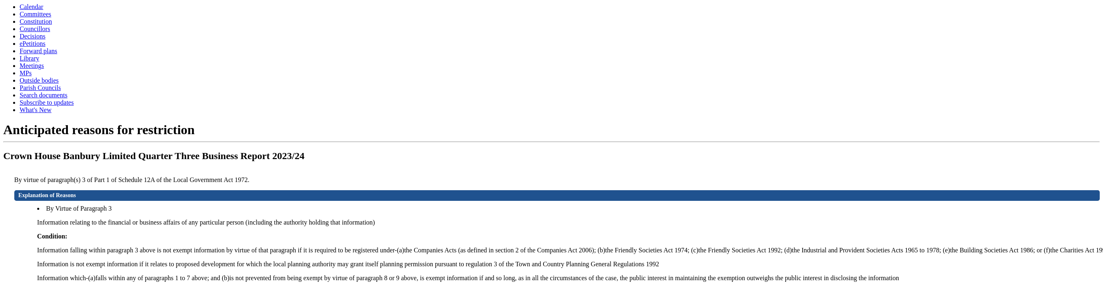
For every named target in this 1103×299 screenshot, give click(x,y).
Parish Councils (40, 87)
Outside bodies (39, 80)
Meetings (32, 65)
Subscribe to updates (47, 102)
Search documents (43, 95)
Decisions (32, 36)
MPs (25, 73)
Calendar (31, 6)
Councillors (35, 28)
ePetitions (32, 43)
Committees (35, 14)
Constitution (36, 21)
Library (29, 58)
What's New (35, 109)
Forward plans (38, 50)
